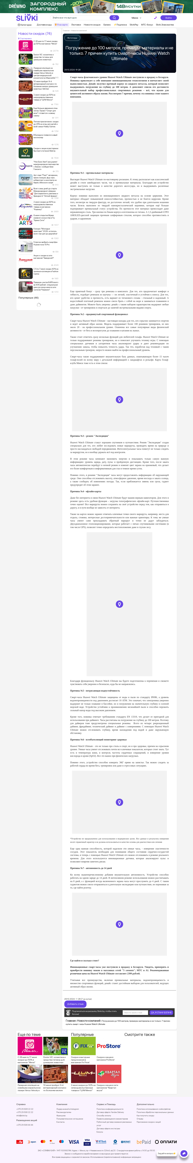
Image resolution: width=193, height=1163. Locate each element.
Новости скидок (92, 24)
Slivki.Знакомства (165, 24)
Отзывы (140, 1119)
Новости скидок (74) (35, 33)
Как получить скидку (145, 1115)
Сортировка (25, 38)
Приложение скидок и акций (149, 1122)
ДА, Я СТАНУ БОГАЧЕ (161, 1012)
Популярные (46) (28, 297)
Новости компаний (79, 31)
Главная (66, 31)
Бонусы (100, 1132)
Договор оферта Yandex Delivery (110, 1112)
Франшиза (61, 1115)
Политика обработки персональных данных (155, 1112)
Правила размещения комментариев (112, 1119)
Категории (26, 24)
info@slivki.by (21, 1115)
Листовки (76, 24)
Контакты (60, 1122)
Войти (169, 17)
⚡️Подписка (120, 24)
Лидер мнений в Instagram (67, 1109)
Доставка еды (44, 24)
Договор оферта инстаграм (108, 1128)
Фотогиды (72, 38)
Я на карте (62, 24)
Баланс (107, 24)
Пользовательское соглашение (69, 1119)
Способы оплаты (104, 1115)
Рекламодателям (63, 1112)
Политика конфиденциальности (110, 1109)
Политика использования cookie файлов (153, 1109)
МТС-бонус (147, 24)
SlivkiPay (134, 24)
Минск (135, 17)
